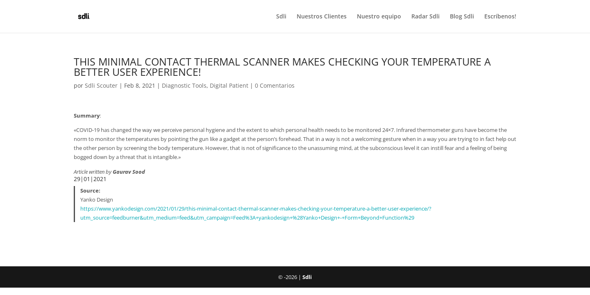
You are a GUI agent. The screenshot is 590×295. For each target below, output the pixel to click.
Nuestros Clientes (322, 17)
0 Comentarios (275, 85)
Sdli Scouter (101, 85)
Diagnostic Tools (184, 85)
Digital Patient (229, 85)
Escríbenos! (500, 17)
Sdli (281, 17)
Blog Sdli (462, 17)
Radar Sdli (425, 17)
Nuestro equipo (379, 17)
